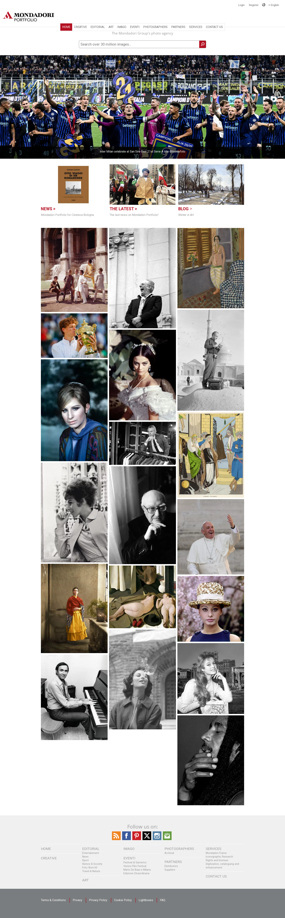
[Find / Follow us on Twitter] (146, 839)
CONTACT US (214, 27)
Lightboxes (146, 900)
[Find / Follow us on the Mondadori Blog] (116, 839)
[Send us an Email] (167, 839)
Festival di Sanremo (134, 862)
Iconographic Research (219, 856)
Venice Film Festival (134, 866)
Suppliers (169, 869)
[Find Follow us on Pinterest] (136, 839)
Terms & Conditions (53, 900)
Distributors (171, 866)
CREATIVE (80, 27)
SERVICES (195, 27)
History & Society (92, 863)
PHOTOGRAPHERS (155, 27)
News (85, 856)
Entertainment (90, 853)
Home (66, 27)
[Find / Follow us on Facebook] (126, 839)
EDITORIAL (98, 27)
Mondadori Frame (216, 853)
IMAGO (121, 27)
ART (111, 27)
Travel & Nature (91, 871)
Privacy (77, 900)
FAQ (162, 900)
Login (241, 5)
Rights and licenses (217, 860)
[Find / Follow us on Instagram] (157, 839)
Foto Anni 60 (89, 867)
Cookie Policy (123, 900)
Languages (263, 3)
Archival (169, 853)
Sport (85, 860)
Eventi (135, 27)
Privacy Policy (98, 900)
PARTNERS (178, 27)
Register (254, 5)
